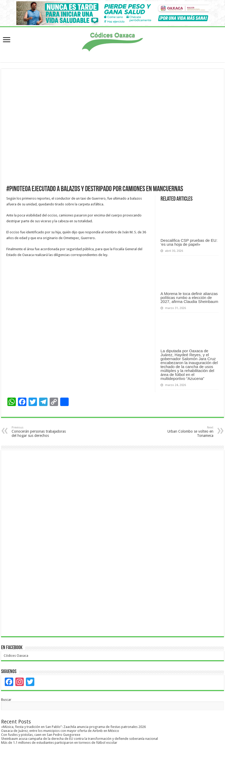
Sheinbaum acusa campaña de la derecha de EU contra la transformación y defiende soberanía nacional (79, 739)
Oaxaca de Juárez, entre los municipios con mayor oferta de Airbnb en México (60, 731)
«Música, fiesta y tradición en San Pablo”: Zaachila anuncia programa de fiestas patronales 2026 (73, 727)
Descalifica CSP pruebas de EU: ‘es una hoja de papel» (189, 242)
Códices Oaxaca (16, 656)
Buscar (6, 700)
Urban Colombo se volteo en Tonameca (186, 432)
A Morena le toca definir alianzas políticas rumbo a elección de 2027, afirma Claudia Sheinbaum (189, 297)
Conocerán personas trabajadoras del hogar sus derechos (39, 432)
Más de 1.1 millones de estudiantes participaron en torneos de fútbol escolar (59, 743)
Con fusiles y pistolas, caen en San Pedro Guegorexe (40, 735)
